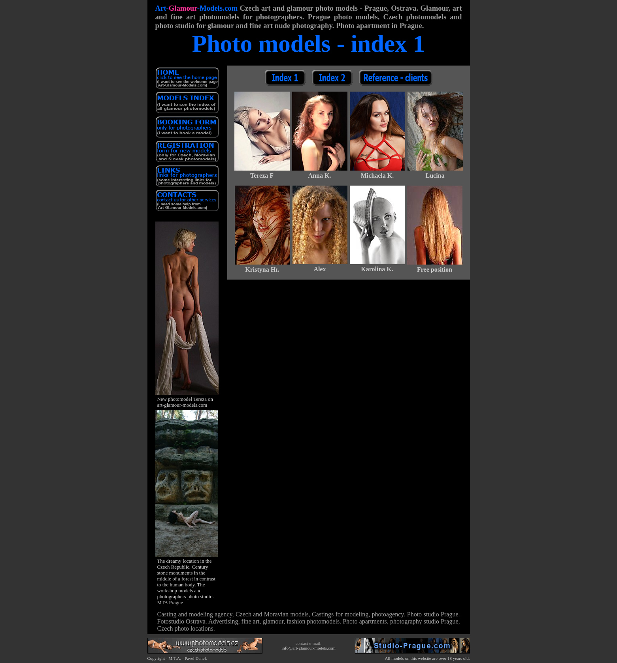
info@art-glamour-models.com (308, 648)
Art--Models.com (196, 8)
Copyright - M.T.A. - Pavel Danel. (177, 658)
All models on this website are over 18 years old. (427, 658)
